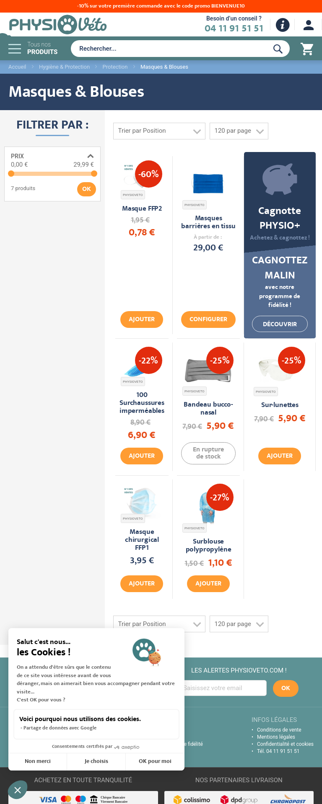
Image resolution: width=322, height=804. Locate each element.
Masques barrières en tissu (208, 223)
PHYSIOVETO (133, 195)
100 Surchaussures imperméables (141, 403)
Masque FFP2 (142, 209)
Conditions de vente (279, 730)
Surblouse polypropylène (208, 546)
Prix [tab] (17, 156)
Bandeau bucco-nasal (208, 409)
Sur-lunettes (280, 405)
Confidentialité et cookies (285, 744)
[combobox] (168, 48)
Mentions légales (276, 737)
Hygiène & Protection (64, 67)
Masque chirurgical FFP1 (142, 540)
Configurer (208, 320)
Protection (115, 67)
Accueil (17, 67)
